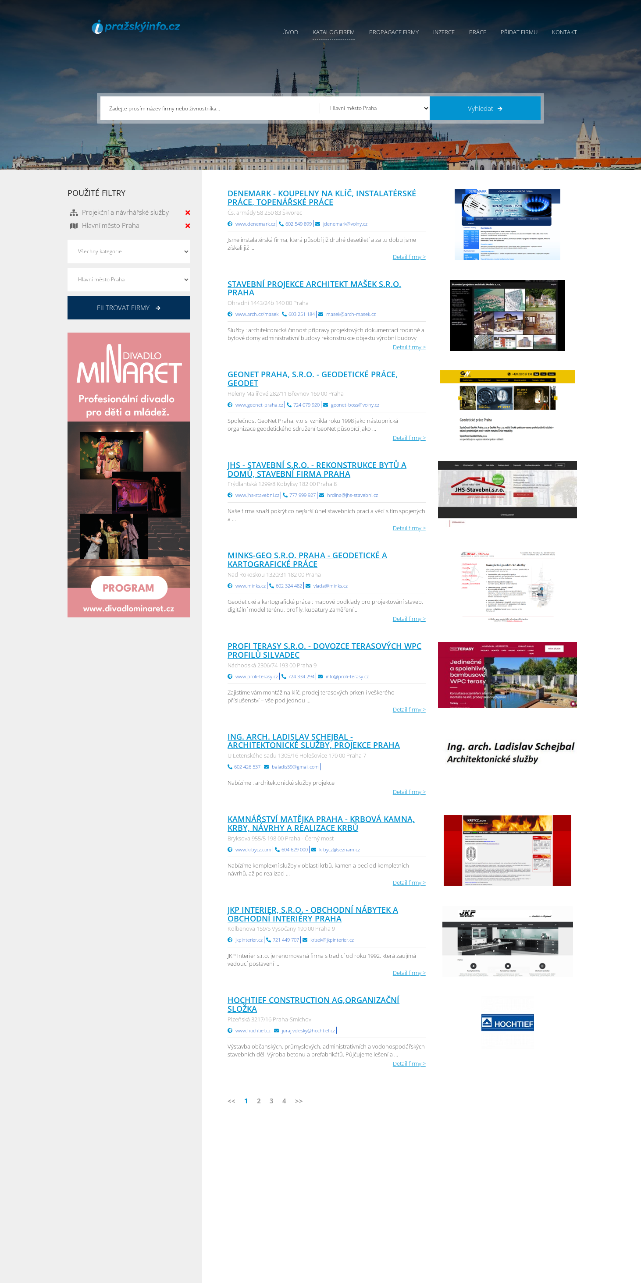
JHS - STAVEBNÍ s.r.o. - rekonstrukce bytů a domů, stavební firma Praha (317, 469)
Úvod (290, 32)
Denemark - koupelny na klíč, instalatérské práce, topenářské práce (322, 197)
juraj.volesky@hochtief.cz (308, 1030)
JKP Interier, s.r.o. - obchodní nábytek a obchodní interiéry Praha (313, 914)
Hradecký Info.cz (434, 1216)
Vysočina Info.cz (433, 1205)
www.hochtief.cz (253, 1030)
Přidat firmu (519, 32)
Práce (477, 32)
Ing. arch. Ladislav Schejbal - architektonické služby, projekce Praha (314, 741)
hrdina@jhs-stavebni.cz (352, 495)
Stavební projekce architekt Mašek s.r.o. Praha (314, 288)
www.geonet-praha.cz (259, 404)
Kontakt (564, 32)
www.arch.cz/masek (256, 314)
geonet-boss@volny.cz (355, 404)
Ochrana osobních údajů (353, 1194)
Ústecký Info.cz (431, 1183)
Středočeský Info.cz (523, 1216)
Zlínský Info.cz (516, 1205)
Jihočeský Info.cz (519, 1194)
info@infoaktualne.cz (107, 1215)
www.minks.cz (250, 585)
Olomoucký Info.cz (522, 1227)
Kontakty (332, 1205)
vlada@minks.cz (330, 585)
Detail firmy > (409, 257)
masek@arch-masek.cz (351, 314)
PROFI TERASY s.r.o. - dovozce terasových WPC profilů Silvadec (324, 650)
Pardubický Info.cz (436, 1172)
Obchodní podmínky (347, 1183)
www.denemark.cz (255, 223)
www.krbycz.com (253, 849)
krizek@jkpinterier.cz (332, 939)
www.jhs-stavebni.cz (257, 495)
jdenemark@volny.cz (345, 223)
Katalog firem (334, 32)
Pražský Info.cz (517, 1183)
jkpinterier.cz (249, 939)
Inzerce (444, 32)
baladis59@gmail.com (295, 766)
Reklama (253, 1227)
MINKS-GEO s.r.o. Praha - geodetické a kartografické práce (307, 559)
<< (231, 1100)
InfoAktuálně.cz (133, 1275)
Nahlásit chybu (340, 1216)
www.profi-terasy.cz (256, 676)
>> (299, 1100)
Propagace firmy (394, 32)
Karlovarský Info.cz (522, 1238)
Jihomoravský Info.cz (439, 1227)
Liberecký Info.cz (434, 1238)
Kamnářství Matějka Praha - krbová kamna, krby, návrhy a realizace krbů (321, 823)
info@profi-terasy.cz (347, 676)
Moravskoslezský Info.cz (443, 1194)
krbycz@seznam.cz (339, 849)
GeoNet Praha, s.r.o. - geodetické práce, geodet (313, 378)
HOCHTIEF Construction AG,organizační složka (313, 1004)
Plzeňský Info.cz (518, 1172)
